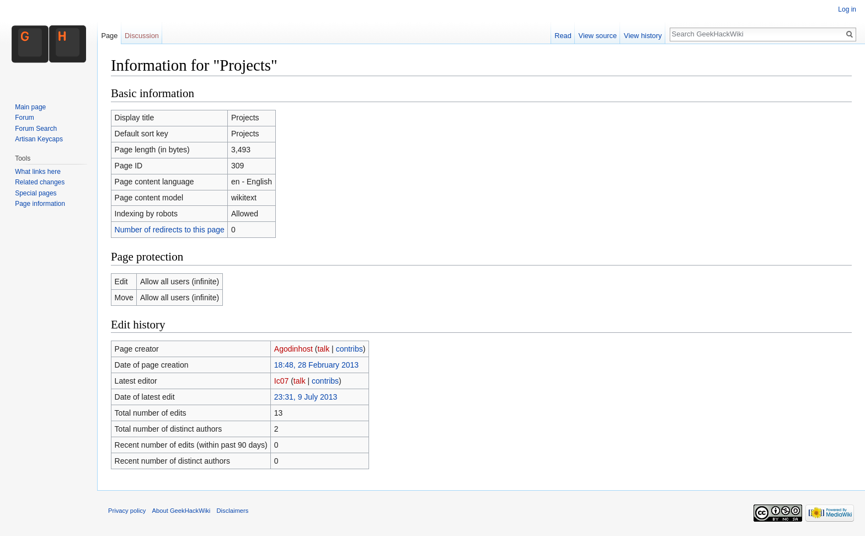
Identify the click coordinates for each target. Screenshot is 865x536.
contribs (349, 348)
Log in (847, 9)
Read (563, 35)
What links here (38, 172)
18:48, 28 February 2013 (316, 364)
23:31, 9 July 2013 (305, 396)
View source (598, 35)
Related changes (40, 182)
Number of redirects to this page (170, 229)
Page (109, 35)
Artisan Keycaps (39, 139)
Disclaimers (232, 510)
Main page (30, 107)
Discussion (142, 35)
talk (323, 348)
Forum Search (36, 128)
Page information (40, 204)
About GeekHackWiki (181, 510)
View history (643, 35)
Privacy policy (127, 510)
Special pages (35, 193)
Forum (24, 117)
